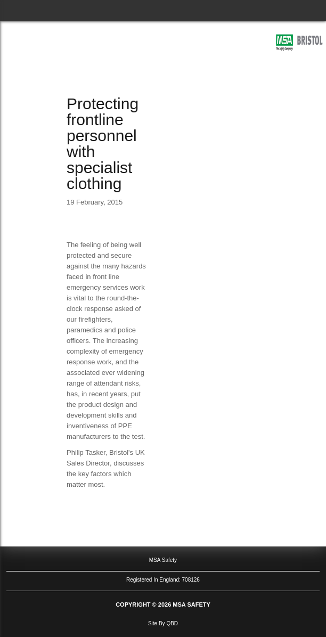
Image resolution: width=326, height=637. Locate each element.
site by (163, 623)
